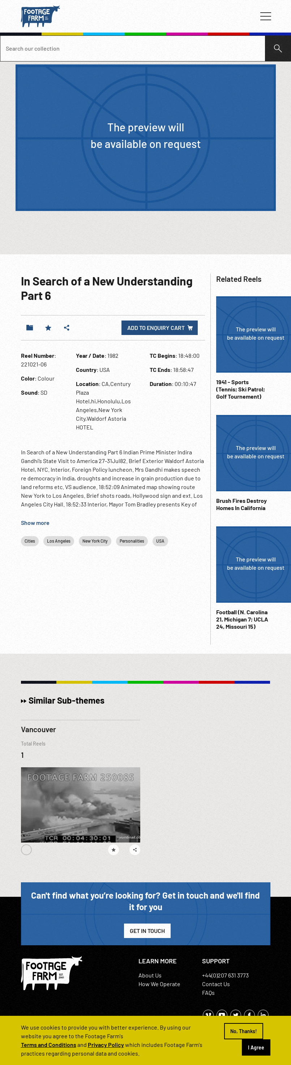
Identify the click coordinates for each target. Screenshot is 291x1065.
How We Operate (159, 983)
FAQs (208, 992)
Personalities (132, 540)
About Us (150, 975)
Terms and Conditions (48, 1044)
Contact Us (216, 983)
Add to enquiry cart (156, 327)
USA (160, 540)
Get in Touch (147, 930)
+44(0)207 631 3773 (225, 975)
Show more (35, 522)
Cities (30, 540)
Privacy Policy (106, 1044)
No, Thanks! (243, 1031)
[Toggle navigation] (266, 16)
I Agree (256, 1047)
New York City (95, 540)
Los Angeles (58, 540)
